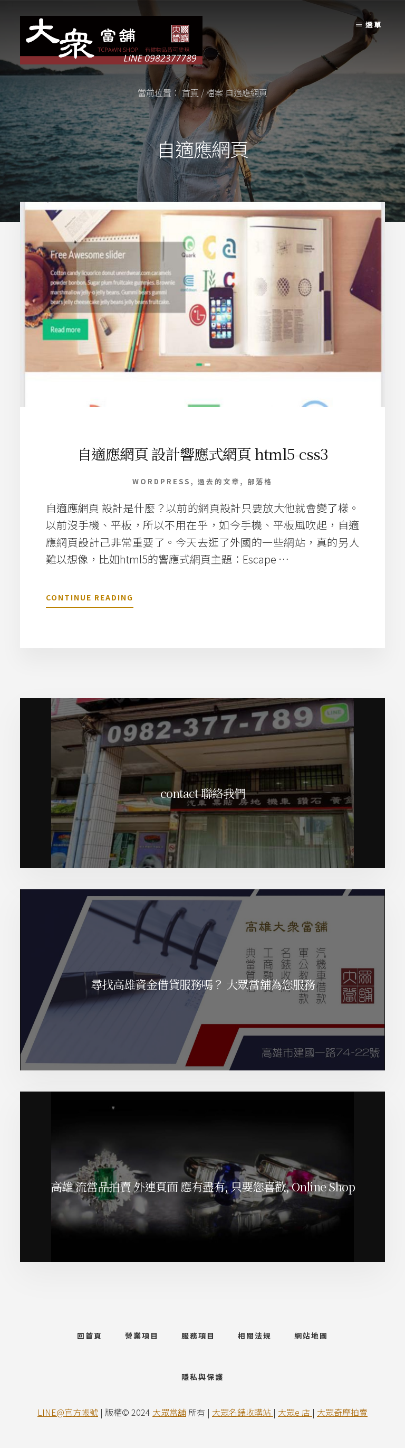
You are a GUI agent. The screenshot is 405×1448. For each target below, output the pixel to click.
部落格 (260, 481)
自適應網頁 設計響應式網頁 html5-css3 (202, 453)
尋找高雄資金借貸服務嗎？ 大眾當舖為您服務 (203, 984)
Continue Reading (89, 599)
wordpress (161, 481)
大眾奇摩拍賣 (342, 1412)
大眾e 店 (295, 1412)
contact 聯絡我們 (202, 793)
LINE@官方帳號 (67, 1412)
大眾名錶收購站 (242, 1412)
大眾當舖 (169, 1412)
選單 (373, 24)
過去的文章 (219, 481)
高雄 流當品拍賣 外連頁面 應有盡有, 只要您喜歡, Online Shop (203, 1186)
